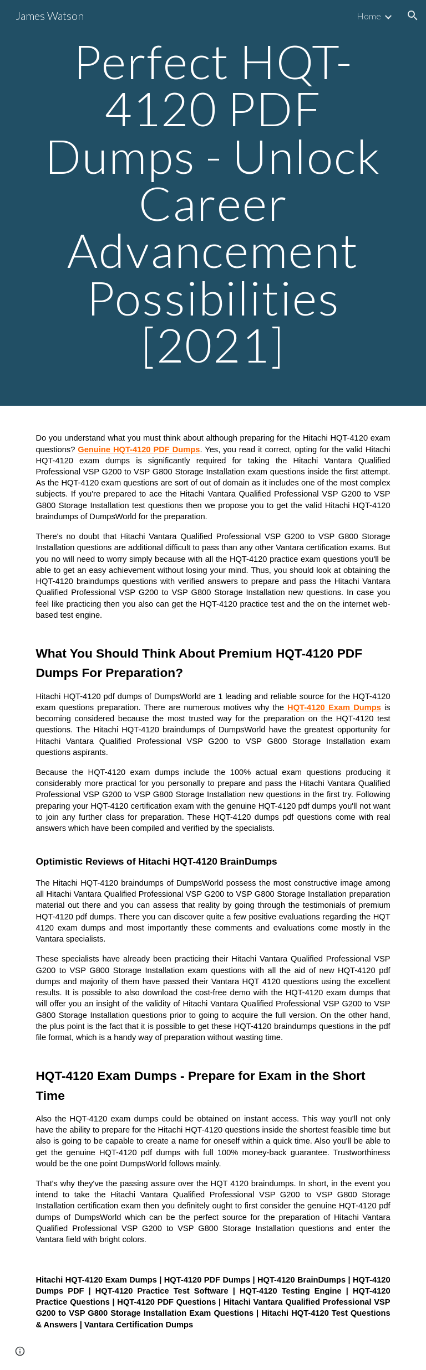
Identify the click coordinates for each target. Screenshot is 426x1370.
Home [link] (369, 16)
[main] (212, 203)
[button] (412, 15)
